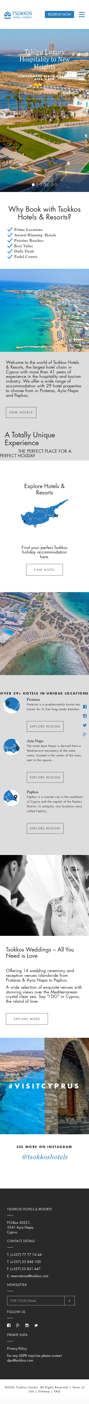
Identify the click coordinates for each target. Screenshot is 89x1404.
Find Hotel (44, 570)
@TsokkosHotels (44, 1157)
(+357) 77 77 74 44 (26, 1254)
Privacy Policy (17, 1348)
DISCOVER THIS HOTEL (44, 93)
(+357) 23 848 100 (25, 1261)
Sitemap (44, 1391)
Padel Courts (25, 256)
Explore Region (45, 726)
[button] (6, 110)
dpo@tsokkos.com (20, 1360)
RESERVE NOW (59, 14)
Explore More (27, 1019)
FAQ (57, 1391)
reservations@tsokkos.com (29, 1276)
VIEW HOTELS (21, 412)
